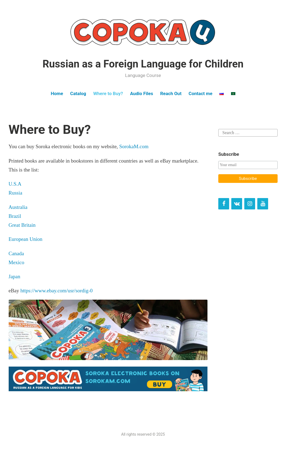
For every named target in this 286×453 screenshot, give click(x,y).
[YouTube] (262, 203)
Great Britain (22, 225)
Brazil (15, 216)
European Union (26, 239)
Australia (19, 207)
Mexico (16, 262)
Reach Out (170, 93)
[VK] (236, 203)
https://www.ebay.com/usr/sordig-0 (56, 290)
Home (57, 93)
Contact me (200, 93)
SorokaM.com (133, 146)
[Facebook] (223, 203)
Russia (15, 193)
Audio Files (141, 93)
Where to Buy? (108, 93)
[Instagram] (249, 203)
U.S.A (15, 184)
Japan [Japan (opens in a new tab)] (14, 276)
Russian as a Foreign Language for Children (143, 64)
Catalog (78, 93)
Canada (16, 253)
